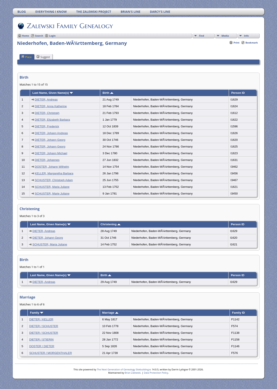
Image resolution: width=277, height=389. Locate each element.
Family (36, 312)
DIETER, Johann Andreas (51, 133)
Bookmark (251, 42)
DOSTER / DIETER (41, 346)
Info (246, 35)
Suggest (43, 57)
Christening (111, 224)
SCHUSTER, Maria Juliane (52, 186)
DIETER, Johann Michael (51, 153)
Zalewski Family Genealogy (69, 25)
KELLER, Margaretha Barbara (54, 173)
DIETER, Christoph (47, 113)
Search (39, 35)
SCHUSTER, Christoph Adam (54, 180)
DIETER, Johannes (47, 160)
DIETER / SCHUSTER (43, 326)
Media (225, 35)
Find (201, 35)
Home (25, 35)
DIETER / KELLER (41, 319)
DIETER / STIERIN (41, 339)
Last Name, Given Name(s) (52, 92)
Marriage (110, 312)
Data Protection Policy (156, 372)
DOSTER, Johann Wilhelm (52, 166)
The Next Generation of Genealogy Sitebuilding (123, 369)
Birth (108, 92)
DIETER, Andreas (46, 99)
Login (52, 35)
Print (236, 42)
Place (26, 57)
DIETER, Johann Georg (50, 139)
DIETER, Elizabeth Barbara (52, 119)
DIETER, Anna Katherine (51, 106)
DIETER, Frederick (47, 126)
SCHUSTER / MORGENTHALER (50, 353)
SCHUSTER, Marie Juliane (52, 193)
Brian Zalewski (133, 372)
